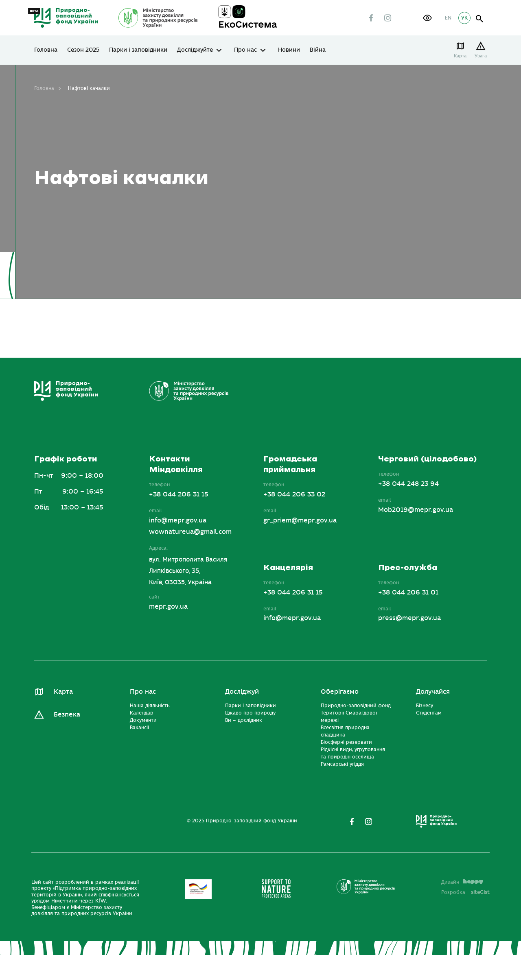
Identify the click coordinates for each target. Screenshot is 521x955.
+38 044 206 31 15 (178, 494)
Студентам (429, 713)
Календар (141, 713)
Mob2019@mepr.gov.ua (415, 510)
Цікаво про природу (250, 713)
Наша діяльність (150, 705)
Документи (143, 720)
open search (480, 19)
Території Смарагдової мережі (349, 716)
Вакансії (139, 727)
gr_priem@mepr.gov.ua (300, 520)
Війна (318, 50)
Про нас (245, 50)
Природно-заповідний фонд (356, 705)
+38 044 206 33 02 (294, 494)
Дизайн (462, 882)
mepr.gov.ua (168, 606)
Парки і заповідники (138, 50)
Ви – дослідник (243, 720)
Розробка (465, 892)
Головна (45, 50)
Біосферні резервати (346, 742)
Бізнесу (424, 705)
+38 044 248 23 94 (408, 483)
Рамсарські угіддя (342, 764)
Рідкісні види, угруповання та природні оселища (353, 753)
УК (464, 18)
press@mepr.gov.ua (409, 618)
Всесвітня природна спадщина (345, 731)
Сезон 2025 (83, 50)
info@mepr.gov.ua (177, 520)
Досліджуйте (195, 50)
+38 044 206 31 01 (408, 592)
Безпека (67, 714)
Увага (481, 56)
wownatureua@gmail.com (190, 531)
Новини (289, 50)
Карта (460, 56)
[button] (427, 18)
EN (448, 18)
